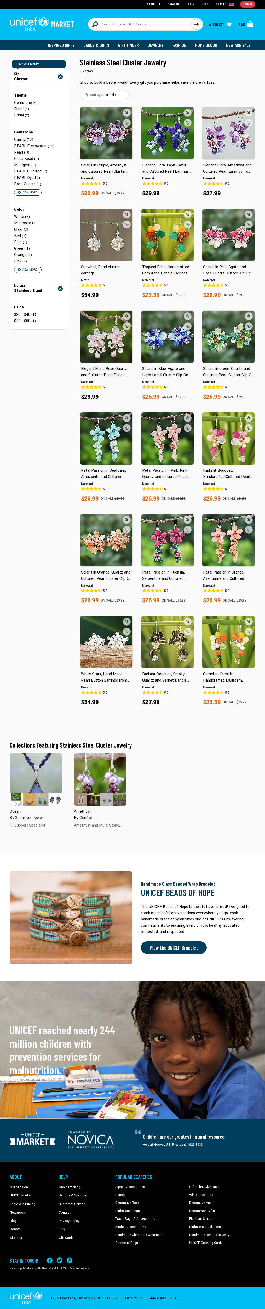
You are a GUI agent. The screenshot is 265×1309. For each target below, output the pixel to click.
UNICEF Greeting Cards (205, 1242)
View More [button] (27, 191)
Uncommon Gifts (201, 1210)
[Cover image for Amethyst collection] (100, 778)
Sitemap (16, 1234)
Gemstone (25, 102)
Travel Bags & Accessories (134, 1218)
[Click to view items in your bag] (245, 24)
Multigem (25, 164)
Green (22, 247)
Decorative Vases (201, 1202)
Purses (120, 1194)
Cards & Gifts (97, 44)
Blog (13, 1218)
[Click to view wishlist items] (220, 24)
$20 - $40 (26, 313)
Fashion (180, 44)
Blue (20, 241)
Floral (21, 108)
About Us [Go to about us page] (153, 4)
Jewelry (156, 44)
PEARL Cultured (30, 170)
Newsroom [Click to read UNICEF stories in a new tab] (18, 1210)
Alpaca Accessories (129, 1186)
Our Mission (18, 1186)
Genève (85, 817)
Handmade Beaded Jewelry (208, 1234)
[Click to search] (196, 24)
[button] (127, 112)
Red (20, 234)
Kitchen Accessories (130, 1226)
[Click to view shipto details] (225, 4)
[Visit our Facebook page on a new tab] (50, 1259)
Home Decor (206, 44)
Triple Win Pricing (22, 1202)
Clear (21, 228)
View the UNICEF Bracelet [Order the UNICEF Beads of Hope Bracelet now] (173, 947)
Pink (20, 259)
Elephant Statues (201, 1218)
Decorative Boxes (127, 1202)
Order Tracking (69, 1186)
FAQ (62, 1226)
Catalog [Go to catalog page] (173, 4)
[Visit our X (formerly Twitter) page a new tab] (59, 1259)
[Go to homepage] (42, 24)
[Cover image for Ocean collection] (36, 778)
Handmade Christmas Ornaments (139, 1234)
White (22, 215)
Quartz (23, 139)
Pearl (22, 151)
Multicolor (25, 222)
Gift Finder (129, 44)
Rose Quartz (27, 183)
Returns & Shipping (72, 1194)
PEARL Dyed (28, 176)
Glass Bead (26, 158)
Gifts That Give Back (203, 1186)
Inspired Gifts (62, 44)
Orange (23, 253)
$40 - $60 (25, 319)
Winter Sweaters (200, 1194)
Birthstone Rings (127, 1210)
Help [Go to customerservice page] (204, 4)
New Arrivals (238, 44)
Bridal (21, 114)
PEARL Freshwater (34, 145)
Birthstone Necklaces (204, 1226)
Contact (64, 1210)
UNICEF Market (20, 1194)
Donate (15, 1226)
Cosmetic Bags (126, 1242)
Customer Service (71, 1202)
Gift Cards (66, 1234)
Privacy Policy (69, 1218)
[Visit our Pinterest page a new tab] (69, 1259)
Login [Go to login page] (190, 4)
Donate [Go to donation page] (248, 4)
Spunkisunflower (29, 817)
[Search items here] (139, 24)
